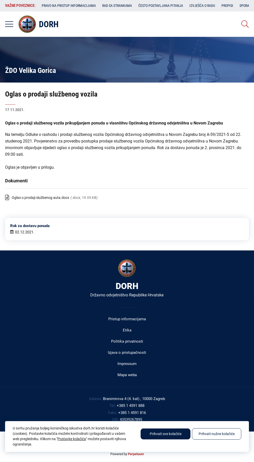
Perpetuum (136, 454)
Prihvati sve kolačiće (166, 434)
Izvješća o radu (202, 6)
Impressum (127, 363)
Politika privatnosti (127, 341)
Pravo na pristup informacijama (69, 6)
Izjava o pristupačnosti (127, 352)
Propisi (227, 6)
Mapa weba (127, 375)
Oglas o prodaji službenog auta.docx (40, 198)
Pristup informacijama (127, 319)
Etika (127, 330)
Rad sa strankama (117, 6)
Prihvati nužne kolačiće (217, 434)
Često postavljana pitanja (160, 6)
